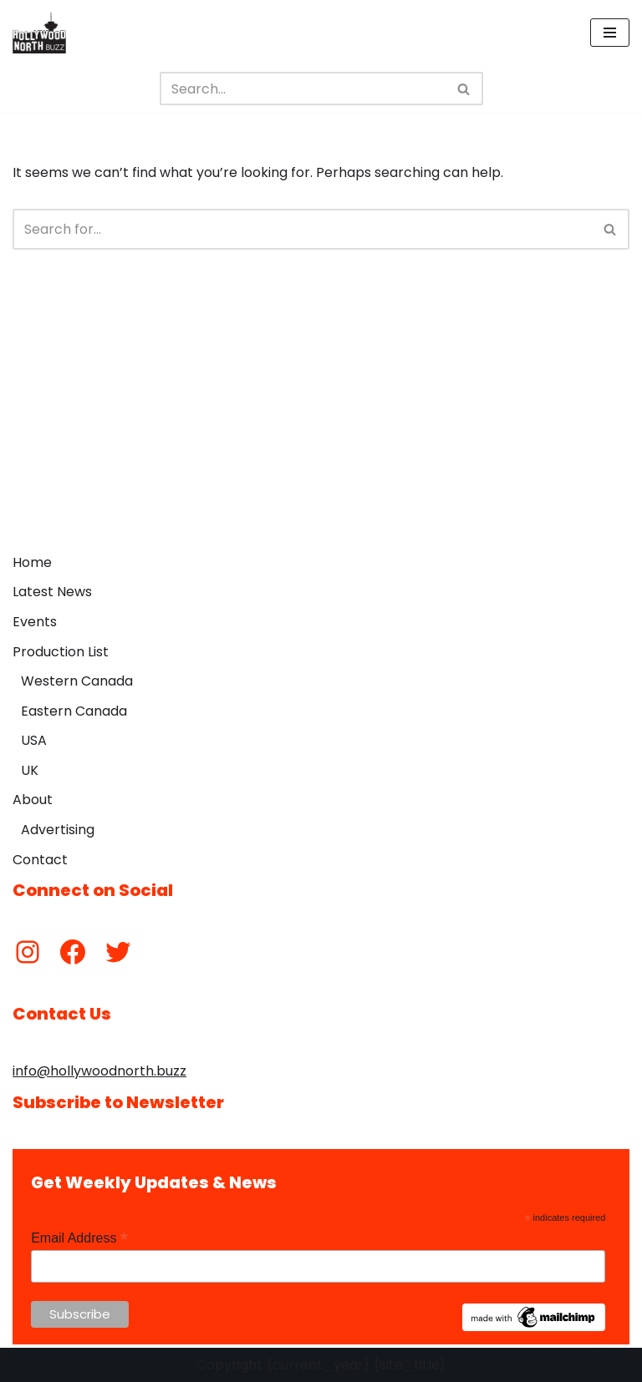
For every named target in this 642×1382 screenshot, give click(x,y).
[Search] (303, 88)
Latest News (52, 591)
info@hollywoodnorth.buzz (99, 1071)
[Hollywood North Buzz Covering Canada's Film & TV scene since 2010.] (39, 32)
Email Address (79, 1238)
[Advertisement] (321, 420)
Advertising (57, 829)
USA (34, 740)
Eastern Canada (74, 711)
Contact (40, 859)
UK (29, 770)
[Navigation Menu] (609, 32)
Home (32, 562)
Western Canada (77, 681)
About (33, 799)
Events (35, 621)
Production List (61, 651)
